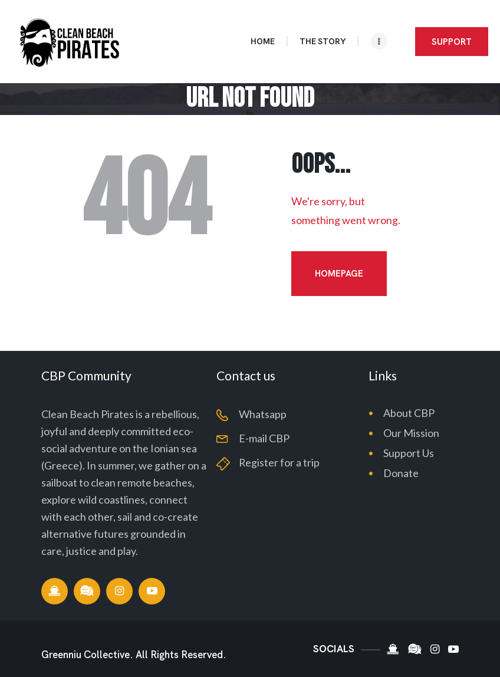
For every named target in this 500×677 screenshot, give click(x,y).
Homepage (339, 274)
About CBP (409, 412)
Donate (401, 472)
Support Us (408, 452)
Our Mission (411, 432)
